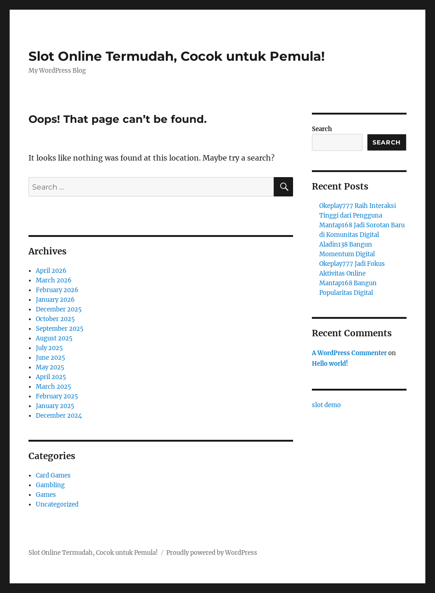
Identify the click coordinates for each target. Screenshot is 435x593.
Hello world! (330, 364)
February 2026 (57, 290)
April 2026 (51, 271)
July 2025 (49, 348)
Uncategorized (57, 504)
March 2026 (54, 280)
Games (46, 495)
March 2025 (53, 387)
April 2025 (51, 377)
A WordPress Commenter (349, 353)
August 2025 (54, 338)
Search (322, 129)
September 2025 (60, 329)
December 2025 (59, 309)
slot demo (326, 405)
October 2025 (55, 319)
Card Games (53, 475)
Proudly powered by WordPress (211, 553)
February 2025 (57, 396)
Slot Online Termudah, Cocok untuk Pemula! (176, 56)
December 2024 (59, 416)
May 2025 (50, 367)
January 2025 (55, 406)
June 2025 (50, 358)
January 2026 (55, 300)
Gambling (50, 485)
